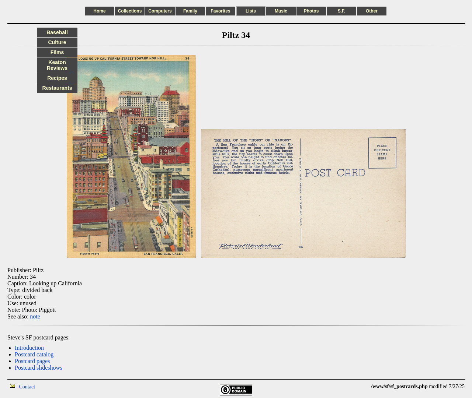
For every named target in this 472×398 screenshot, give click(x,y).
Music (281, 11)
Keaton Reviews (57, 65)
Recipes (57, 78)
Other (372, 11)
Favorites (220, 11)
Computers (159, 11)
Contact (27, 387)
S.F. (342, 11)
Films (57, 52)
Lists (251, 11)
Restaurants (57, 88)
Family (190, 11)
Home (99, 11)
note (35, 316)
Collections (130, 11)
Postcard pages (32, 361)
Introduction (29, 348)
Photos (311, 11)
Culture (57, 42)
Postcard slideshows (38, 367)
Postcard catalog (34, 354)
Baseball (57, 32)
